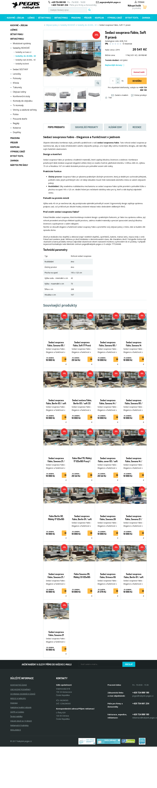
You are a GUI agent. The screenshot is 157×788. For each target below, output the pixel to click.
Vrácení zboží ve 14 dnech (21, 721)
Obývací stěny (19, 91)
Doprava (14, 703)
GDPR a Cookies (17, 712)
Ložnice (31, 17)
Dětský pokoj (44, 17)
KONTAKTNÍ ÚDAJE (18, 685)
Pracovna (76, 17)
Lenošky (17, 73)
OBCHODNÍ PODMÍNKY (20, 689)
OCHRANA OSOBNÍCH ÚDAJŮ (22, 694)
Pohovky (17, 78)
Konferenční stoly (21, 96)
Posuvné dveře (20, 118)
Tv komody (18, 105)
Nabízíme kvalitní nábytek (20, 707)
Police (16, 114)
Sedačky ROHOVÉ (21, 47)
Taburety (17, 87)
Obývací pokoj (61, 17)
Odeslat (129, 664)
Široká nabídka (16, 716)
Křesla (16, 82)
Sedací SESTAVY (20, 69)
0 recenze (127, 43)
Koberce (17, 127)
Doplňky (17, 132)
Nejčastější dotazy (115, 65)
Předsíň (87, 17)
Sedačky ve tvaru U (23, 52)
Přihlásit (139, 2)
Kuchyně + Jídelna (15, 17)
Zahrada (146, 17)
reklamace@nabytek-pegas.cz (144, 717)
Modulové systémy (22, 43)
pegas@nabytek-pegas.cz (110, 2)
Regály (16, 123)
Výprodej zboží (114, 17)
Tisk (108, 97)
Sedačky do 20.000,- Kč (25, 56)
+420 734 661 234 (140, 703)
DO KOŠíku (137, 81)
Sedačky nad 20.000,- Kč (25, 60)
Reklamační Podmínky (19, 725)
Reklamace (15, 730)
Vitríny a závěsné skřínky (25, 109)
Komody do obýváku (22, 100)
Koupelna (99, 17)
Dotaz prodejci (139, 95)
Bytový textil (132, 17)
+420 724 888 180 (58, 2)
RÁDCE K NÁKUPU (18, 698)
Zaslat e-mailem (119, 95)
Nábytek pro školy (19, 165)
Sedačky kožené (22, 63)
